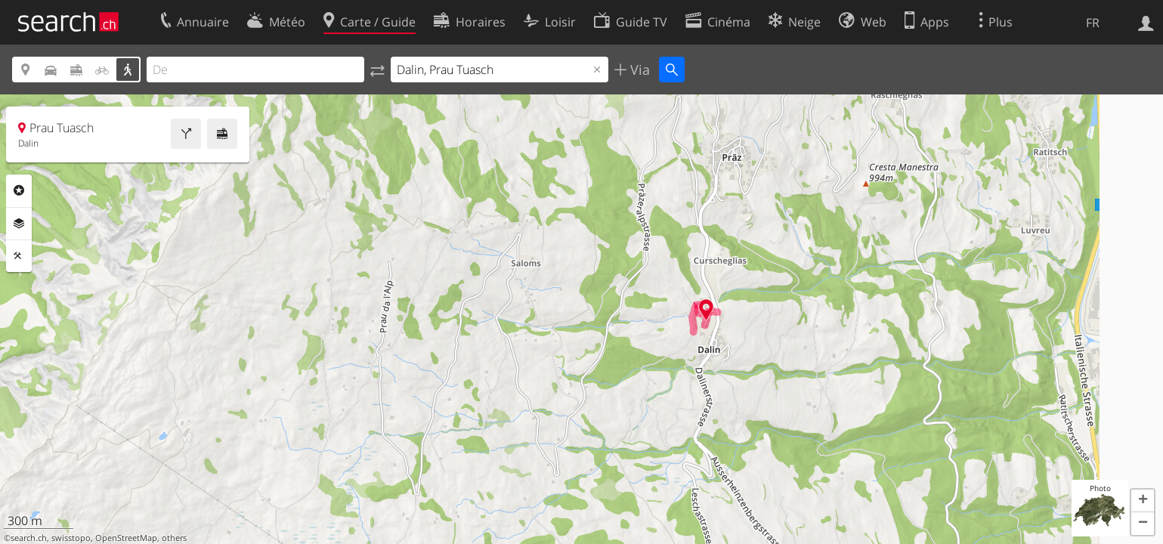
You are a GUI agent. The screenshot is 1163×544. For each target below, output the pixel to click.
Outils (19, 256)
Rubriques (19, 190)
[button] (1142, 501)
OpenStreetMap (126, 538)
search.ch (29, 538)
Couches (19, 224)
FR (1093, 22)
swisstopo (71, 538)
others (174, 538)
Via (638, 69)
